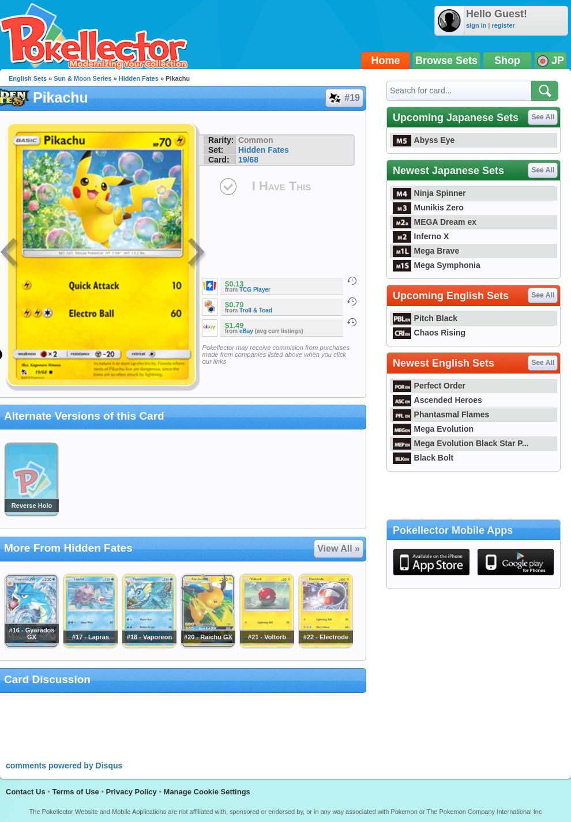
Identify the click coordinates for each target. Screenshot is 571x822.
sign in (476, 25)
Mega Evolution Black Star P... (461, 443)
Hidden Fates (139, 78)
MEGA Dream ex (434, 222)
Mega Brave (426, 250)
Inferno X (421, 236)
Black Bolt (423, 457)
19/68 (248, 159)
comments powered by (64, 765)
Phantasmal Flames (441, 414)
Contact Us (26, 791)
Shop (507, 60)
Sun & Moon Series (82, 78)
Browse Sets (446, 60)
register (502, 25)
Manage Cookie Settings (207, 791)
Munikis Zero (428, 207)
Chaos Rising (429, 332)
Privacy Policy (131, 791)
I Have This (281, 186)
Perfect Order (429, 385)
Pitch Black (425, 318)
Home (385, 60)
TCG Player (255, 289)
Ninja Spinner (429, 193)
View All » (338, 548)
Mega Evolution (433, 428)
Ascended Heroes (437, 400)
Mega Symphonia (436, 265)
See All (542, 117)
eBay (246, 331)
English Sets (28, 78)
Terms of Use (75, 791)
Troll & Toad (255, 310)
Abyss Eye (423, 140)
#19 (344, 98)
